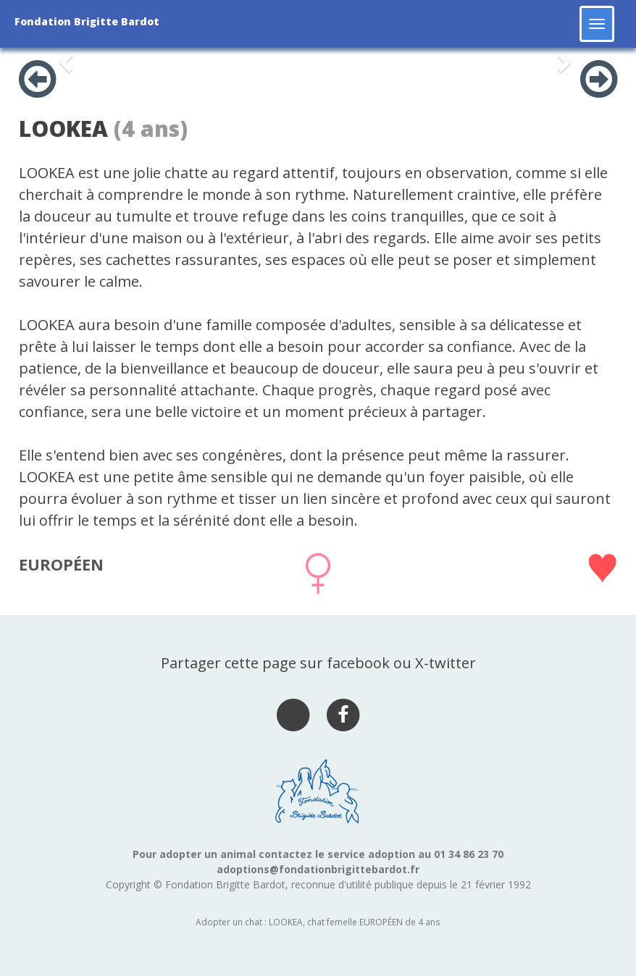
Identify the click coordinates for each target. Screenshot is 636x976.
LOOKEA (63, 128)
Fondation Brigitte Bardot (86, 21)
